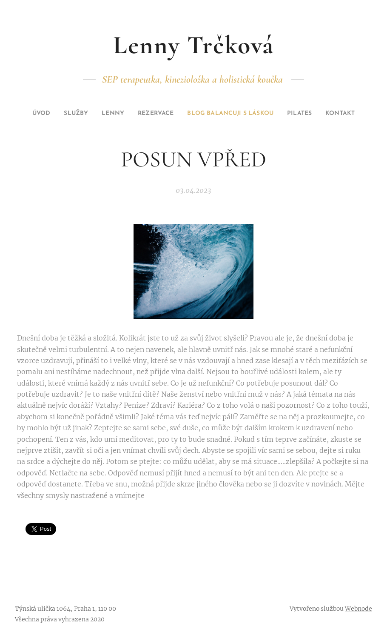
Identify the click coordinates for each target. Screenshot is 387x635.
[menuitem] (46, 113)
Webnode (358, 608)
